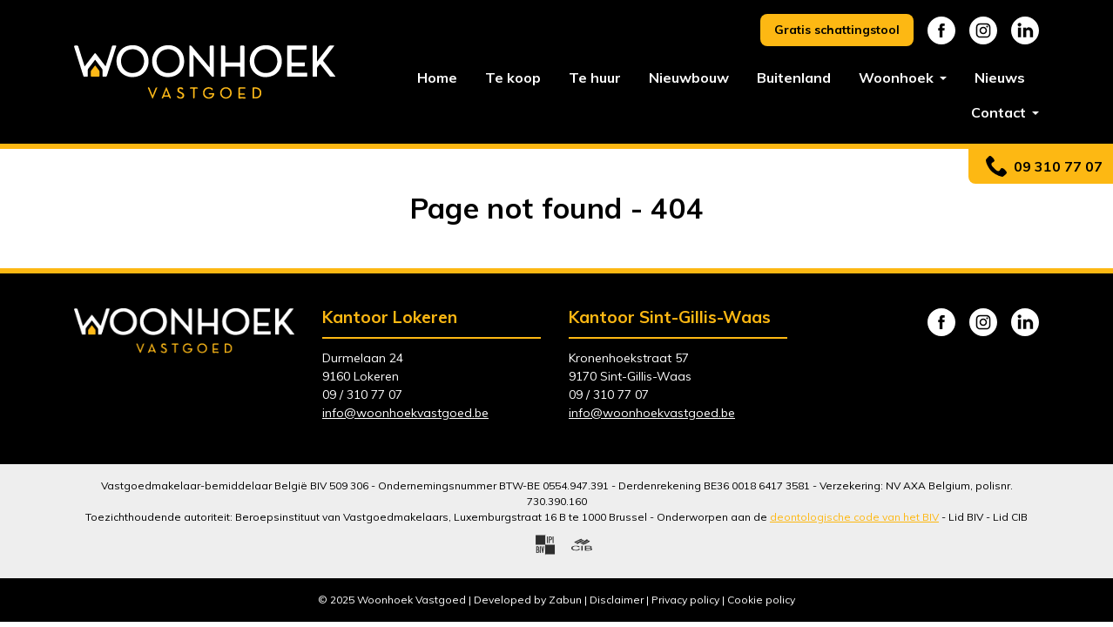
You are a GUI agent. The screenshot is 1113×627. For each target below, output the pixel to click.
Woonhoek (898, 77)
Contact (1000, 112)
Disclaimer (617, 599)
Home (437, 77)
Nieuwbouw (689, 77)
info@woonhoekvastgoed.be (405, 413)
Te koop (513, 77)
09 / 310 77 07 (362, 394)
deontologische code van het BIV (854, 516)
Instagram (983, 30)
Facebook (941, 30)
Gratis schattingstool (837, 29)
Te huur (595, 77)
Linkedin (1025, 30)
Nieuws (1000, 77)
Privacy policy (685, 599)
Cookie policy (761, 599)
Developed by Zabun (528, 599)
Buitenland (794, 77)
